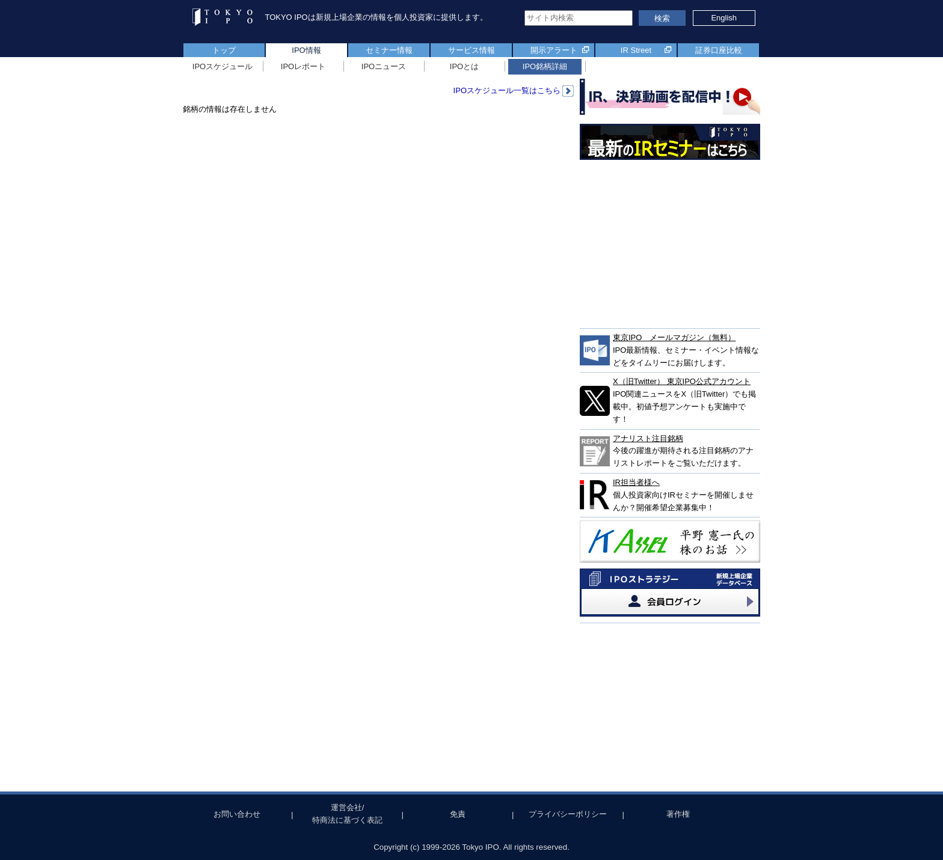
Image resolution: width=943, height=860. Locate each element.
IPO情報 (306, 50)
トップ (224, 50)
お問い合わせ (236, 814)
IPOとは (464, 66)
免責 (457, 814)
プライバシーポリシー (568, 814)
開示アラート (553, 50)
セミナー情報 (389, 50)
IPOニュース (383, 66)
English (724, 17)
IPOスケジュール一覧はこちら (513, 90)
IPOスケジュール (222, 66)
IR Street (636, 50)
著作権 (678, 814)
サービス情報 (471, 50)
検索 (662, 18)
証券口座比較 (718, 50)
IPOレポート (303, 66)
